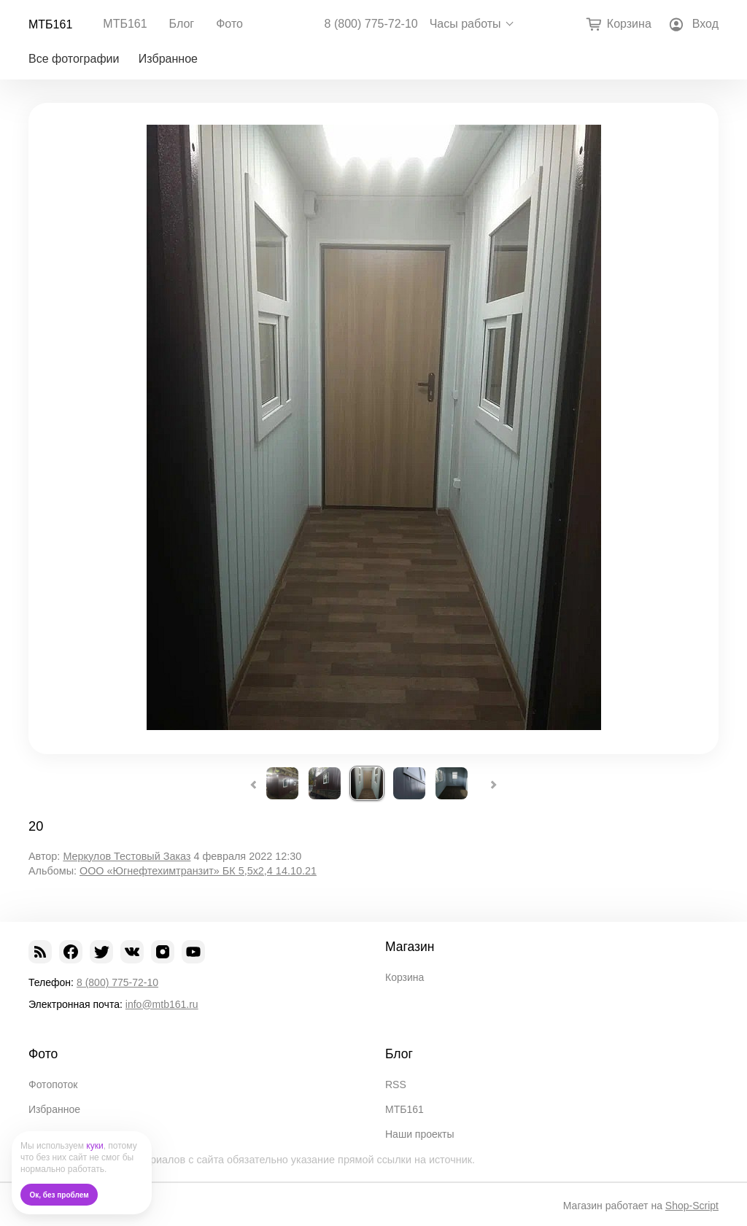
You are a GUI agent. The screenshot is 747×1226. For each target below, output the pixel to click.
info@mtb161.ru (161, 1004)
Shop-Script (692, 1205)
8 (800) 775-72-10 (371, 24)
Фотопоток (52, 1084)
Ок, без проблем (59, 1195)
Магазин (410, 946)
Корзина (404, 977)
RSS (395, 1084)
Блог (182, 24)
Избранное (168, 59)
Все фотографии (73, 59)
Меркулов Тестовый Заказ (126, 856)
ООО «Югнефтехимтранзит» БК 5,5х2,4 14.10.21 (198, 871)
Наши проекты (419, 1134)
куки (94, 1146)
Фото (229, 24)
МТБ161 (50, 24)
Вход (705, 24)
